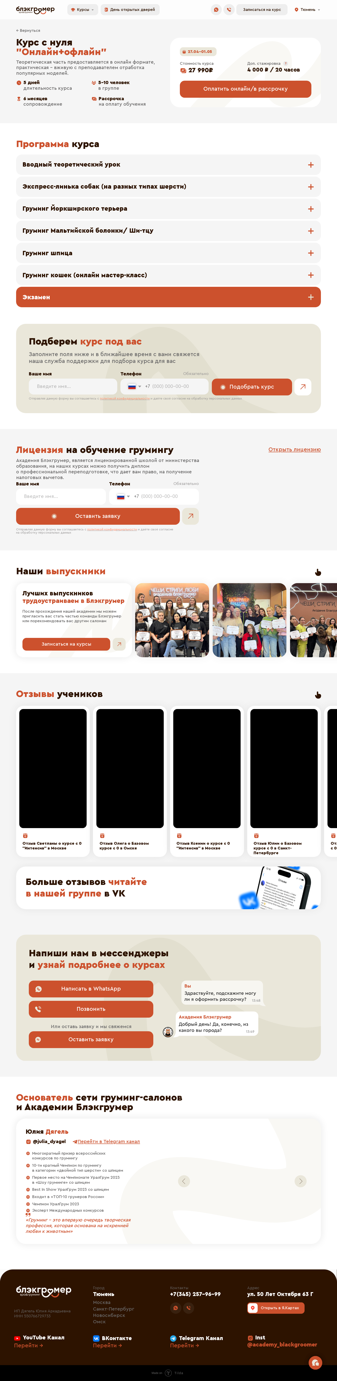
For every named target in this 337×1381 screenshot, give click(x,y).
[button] (262, 9)
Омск (99, 1321)
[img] (168, 888)
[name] (73, 387)
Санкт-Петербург (113, 1309)
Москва (101, 1302)
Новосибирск (109, 1315)
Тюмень (103, 1294)
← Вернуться (28, 30)
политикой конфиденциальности (125, 398)
